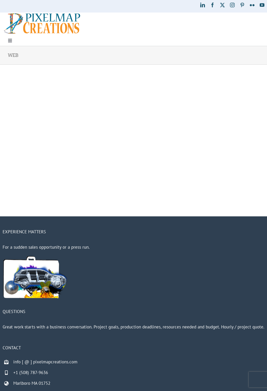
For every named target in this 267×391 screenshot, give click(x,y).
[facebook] (212, 5)
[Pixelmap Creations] (42, 14)
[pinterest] (242, 5)
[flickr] (252, 5)
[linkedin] (202, 5)
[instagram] (232, 5)
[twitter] (222, 5)
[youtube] (262, 5)
